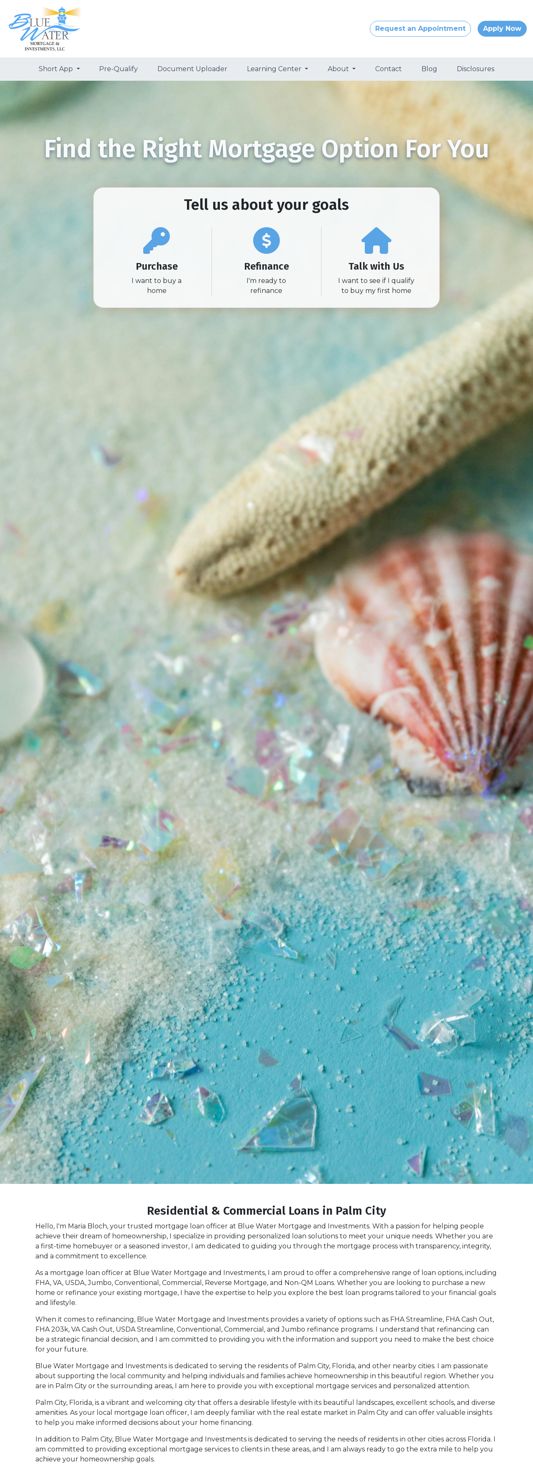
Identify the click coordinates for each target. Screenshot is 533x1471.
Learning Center (275, 69)
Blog (429, 69)
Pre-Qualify (118, 69)
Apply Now (502, 28)
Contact (388, 69)
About (339, 69)
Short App (57, 69)
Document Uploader (192, 69)
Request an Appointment (420, 28)
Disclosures (475, 69)
